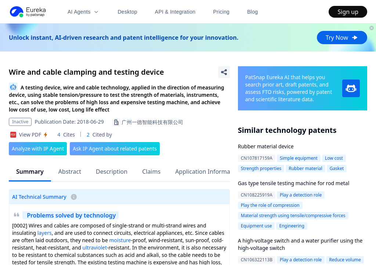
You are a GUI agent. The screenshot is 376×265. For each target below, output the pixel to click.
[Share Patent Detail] (224, 72)
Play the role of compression (270, 205)
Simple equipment (299, 158)
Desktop (127, 12)
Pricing (221, 12)
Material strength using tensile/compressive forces (293, 215)
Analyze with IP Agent (38, 148)
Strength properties (261, 168)
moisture (120, 240)
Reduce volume (345, 260)
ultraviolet (95, 247)
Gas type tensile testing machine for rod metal (294, 183)
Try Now (342, 37)
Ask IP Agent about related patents (115, 148)
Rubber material (305, 168)
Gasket (337, 168)
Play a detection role (301, 195)
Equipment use (256, 226)
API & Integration (175, 12)
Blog (252, 12)
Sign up (347, 12)
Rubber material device (266, 146)
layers (44, 232)
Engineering (291, 226)
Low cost (334, 158)
